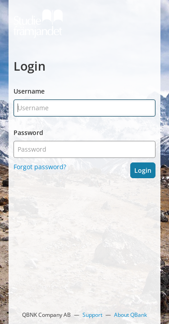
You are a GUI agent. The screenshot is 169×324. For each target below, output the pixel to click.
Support (92, 315)
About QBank (130, 315)
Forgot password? (40, 166)
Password (28, 132)
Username (29, 91)
